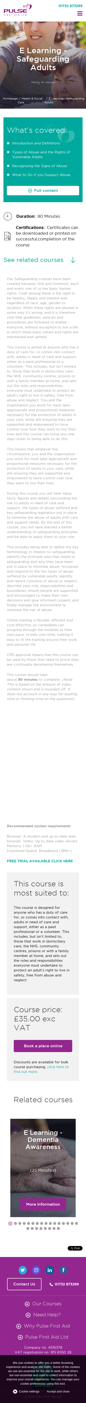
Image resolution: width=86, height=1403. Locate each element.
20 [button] (40, 1229)
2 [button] (15, 1224)
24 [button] (58, 1229)
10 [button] (50, 1224)
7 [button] (37, 1224)
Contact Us (24, 1284)
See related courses (33, 259)
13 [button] (63, 1224)
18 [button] (32, 1229)
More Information (43, 1204)
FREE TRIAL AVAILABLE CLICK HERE (40, 861)
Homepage (10, 98)
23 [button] (54, 1229)
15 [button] (72, 1224)
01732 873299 (70, 6)
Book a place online (43, 1046)
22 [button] (49, 1229)
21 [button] (45, 1229)
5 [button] (28, 1224)
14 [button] (67, 1224)
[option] (43, 1168)
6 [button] (32, 1224)
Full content (46, 190)
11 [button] (54, 1224)
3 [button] (19, 1224)
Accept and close (58, 1391)
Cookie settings (26, 1391)
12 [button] (59, 1224)
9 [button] (45, 1224)
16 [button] (76, 1224)
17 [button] (27, 1229)
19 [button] (36, 1229)
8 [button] (41, 1224)
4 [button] (24, 1224)
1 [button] (9, 1223)
